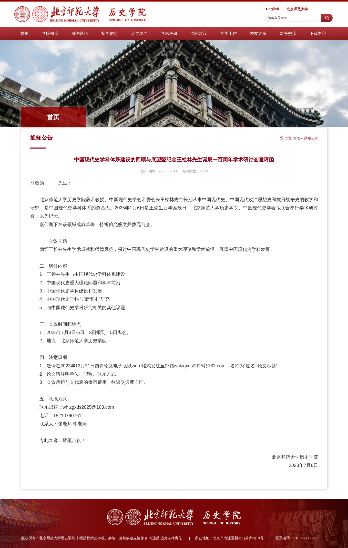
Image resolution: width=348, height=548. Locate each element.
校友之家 (258, 33)
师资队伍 (80, 33)
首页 (25, 33)
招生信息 (109, 33)
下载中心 (318, 33)
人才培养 (139, 33)
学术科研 (169, 33)
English (272, 9)
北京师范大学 (297, 9)
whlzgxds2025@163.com (200, 365)
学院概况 (50, 33)
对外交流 (288, 33)
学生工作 (228, 33)
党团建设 (199, 33)
